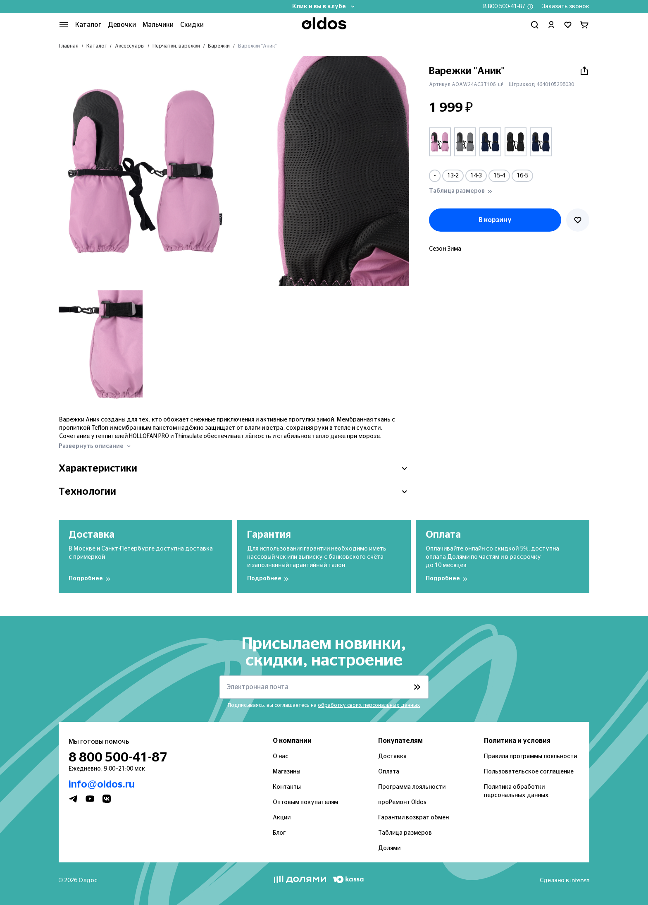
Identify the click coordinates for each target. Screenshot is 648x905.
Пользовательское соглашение (529, 772)
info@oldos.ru (102, 785)
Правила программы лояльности (530, 756)
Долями (389, 848)
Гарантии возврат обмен (413, 818)
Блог (279, 833)
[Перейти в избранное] (568, 25)
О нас (280, 756)
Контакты (287, 787)
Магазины (286, 772)
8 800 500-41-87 (504, 7)
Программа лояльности (412, 787)
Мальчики (158, 25)
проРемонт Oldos (402, 802)
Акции (282, 818)
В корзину (495, 220)
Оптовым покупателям (305, 802)
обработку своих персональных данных (369, 705)
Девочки (122, 25)
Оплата (388, 772)
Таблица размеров (405, 833)
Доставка (392, 756)
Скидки (192, 25)
